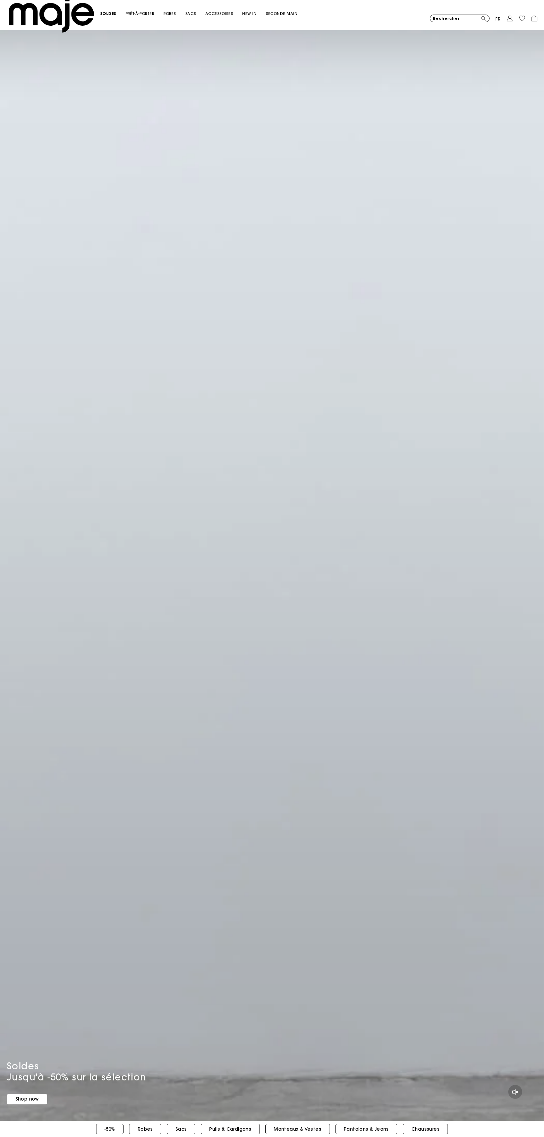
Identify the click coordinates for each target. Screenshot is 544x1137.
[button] (125, 10)
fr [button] (498, 15)
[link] (266, 10)
